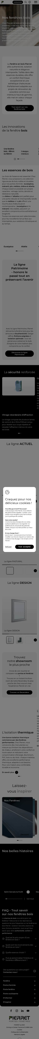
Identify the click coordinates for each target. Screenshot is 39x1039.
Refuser (8, 547)
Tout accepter (24, 547)
